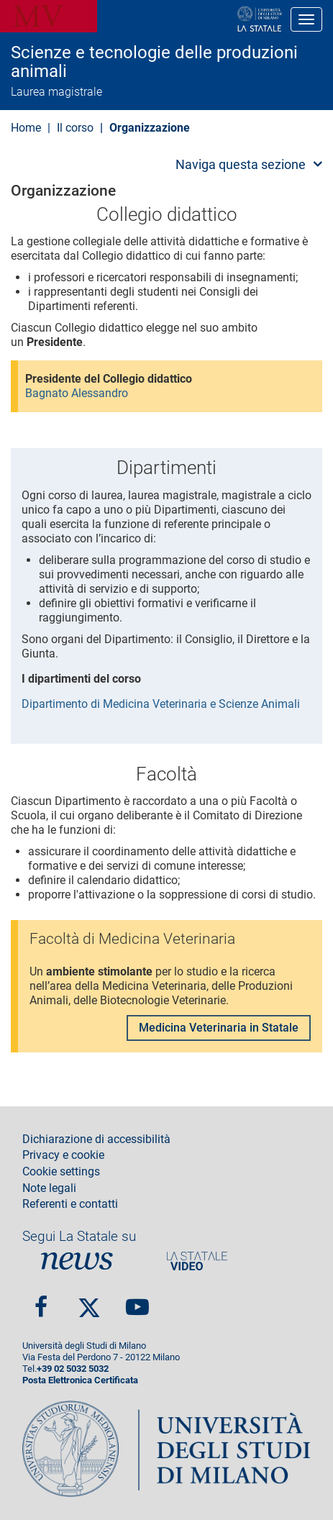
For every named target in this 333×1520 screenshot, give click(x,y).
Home (26, 128)
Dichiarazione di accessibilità (96, 1139)
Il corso (75, 128)
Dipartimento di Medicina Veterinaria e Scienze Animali (161, 704)
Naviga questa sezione (240, 164)
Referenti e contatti (70, 1204)
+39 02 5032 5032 (73, 1368)
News (77, 1260)
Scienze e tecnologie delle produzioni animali (154, 62)
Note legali (49, 1188)
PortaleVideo (197, 1260)
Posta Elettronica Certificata (80, 1380)
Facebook (41, 1301)
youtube (137, 1301)
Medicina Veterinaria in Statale (218, 1027)
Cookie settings (61, 1171)
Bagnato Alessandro (76, 393)
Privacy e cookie (63, 1155)
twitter (89, 1301)
